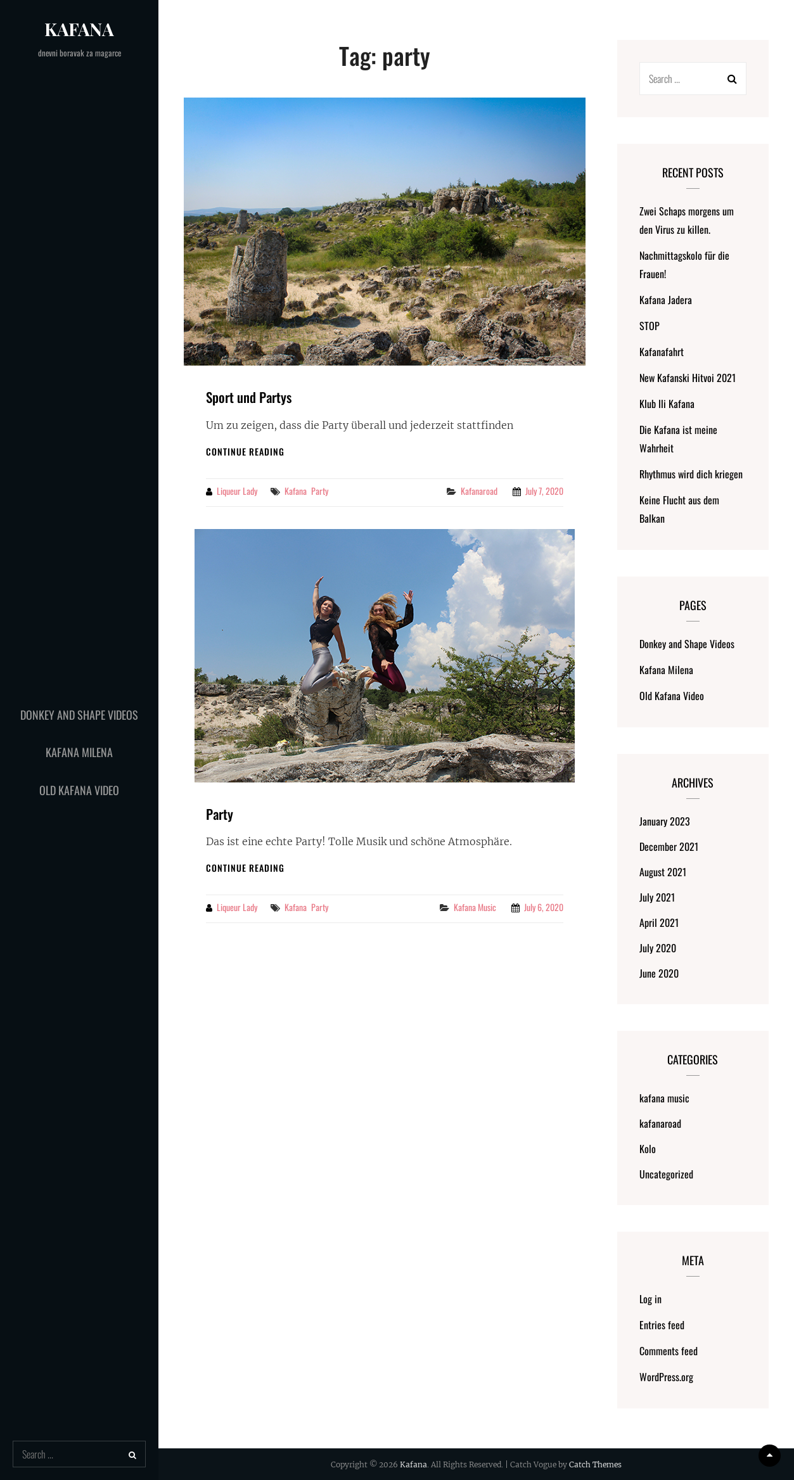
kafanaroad (479, 490)
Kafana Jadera (665, 299)
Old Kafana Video (79, 790)
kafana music (475, 907)
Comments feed (668, 1350)
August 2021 (662, 871)
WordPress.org (666, 1376)
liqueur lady (237, 490)
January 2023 (664, 821)
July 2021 (657, 897)
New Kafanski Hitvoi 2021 (687, 377)
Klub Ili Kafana (667, 403)
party (319, 490)
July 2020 (657, 947)
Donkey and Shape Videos (79, 714)
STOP (649, 325)
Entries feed (661, 1324)
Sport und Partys (248, 397)
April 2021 (659, 922)
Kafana (79, 29)
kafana (296, 490)
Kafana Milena (79, 752)
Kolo (647, 1148)
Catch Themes (595, 1464)
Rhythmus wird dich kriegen (691, 474)
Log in (650, 1298)
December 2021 (668, 846)
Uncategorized (666, 1174)
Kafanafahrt (661, 351)
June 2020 (659, 973)
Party (219, 814)
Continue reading (245, 451)
